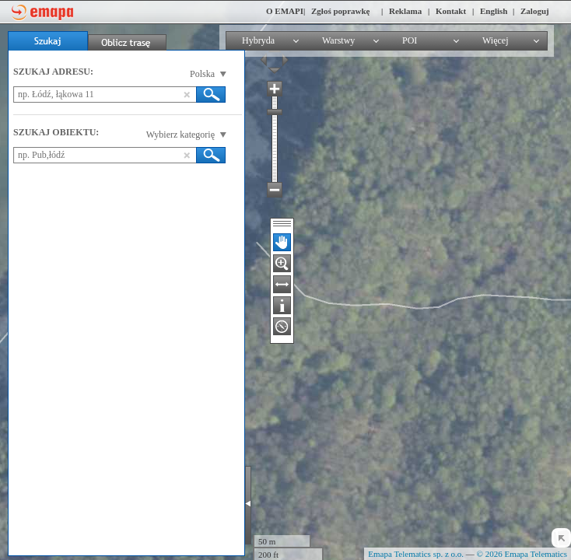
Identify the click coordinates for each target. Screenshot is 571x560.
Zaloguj (534, 11)
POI (409, 40)
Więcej (495, 40)
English (493, 11)
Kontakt (451, 11)
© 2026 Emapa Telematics (522, 553)
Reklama (405, 11)
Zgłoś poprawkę (340, 11)
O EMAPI (284, 11)
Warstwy (338, 40)
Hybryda (258, 40)
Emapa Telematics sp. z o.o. (416, 553)
